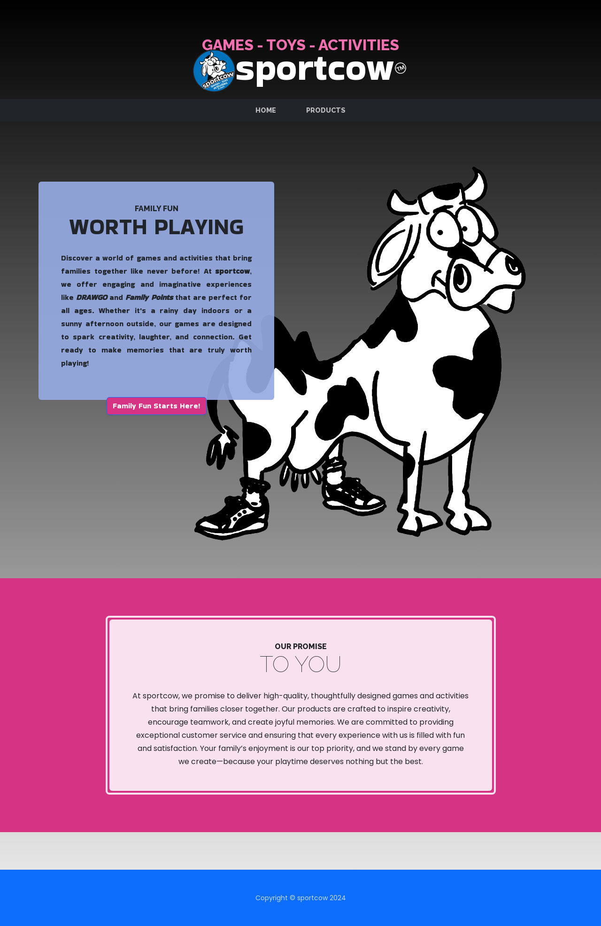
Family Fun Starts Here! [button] (156, 405)
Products (326, 110)
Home (265, 110)
